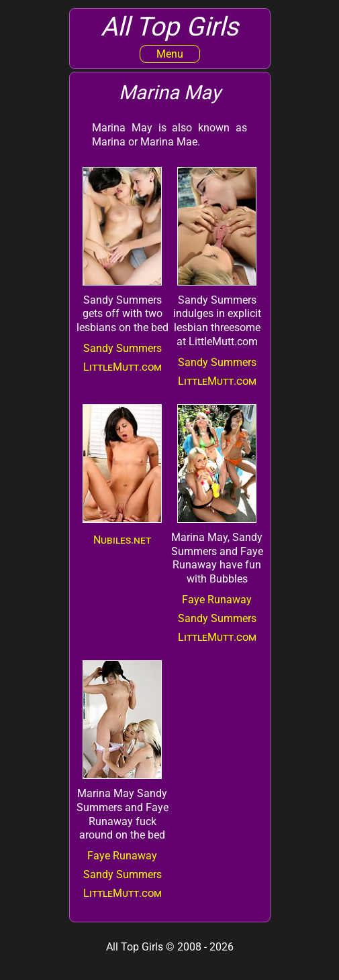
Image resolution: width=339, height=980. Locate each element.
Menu (169, 54)
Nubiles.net (122, 540)
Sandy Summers (122, 348)
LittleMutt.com (122, 367)
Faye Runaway (217, 599)
